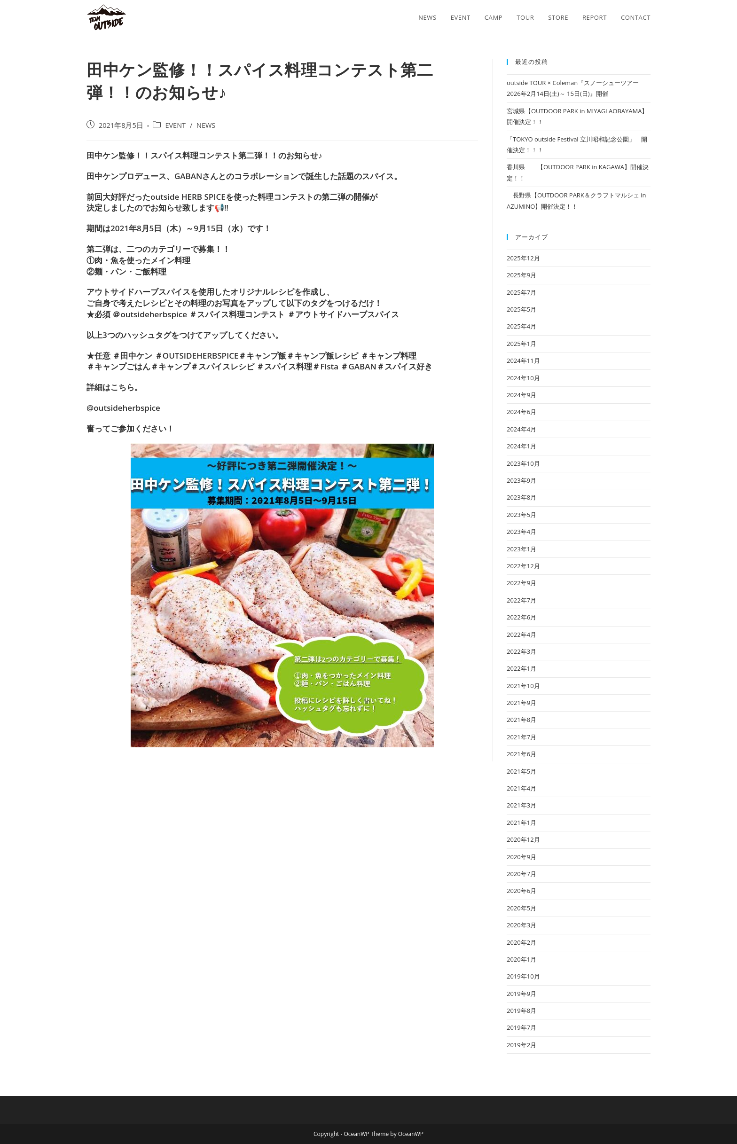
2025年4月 (521, 326)
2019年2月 (521, 1045)
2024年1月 (521, 446)
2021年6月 (521, 754)
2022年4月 (521, 634)
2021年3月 (521, 805)
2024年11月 (523, 360)
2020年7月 (521, 874)
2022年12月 (523, 566)
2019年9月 (521, 993)
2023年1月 (521, 549)
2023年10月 (523, 463)
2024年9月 (521, 395)
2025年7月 (521, 292)
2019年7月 (521, 1027)
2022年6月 (521, 617)
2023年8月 (521, 497)
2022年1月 (521, 668)
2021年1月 (521, 822)
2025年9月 (521, 275)
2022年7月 (521, 600)
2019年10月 (523, 976)
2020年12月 (523, 839)
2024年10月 (523, 378)
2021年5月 (521, 771)
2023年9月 (521, 480)
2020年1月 (521, 959)
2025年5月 (521, 309)
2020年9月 (521, 857)
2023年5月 (521, 514)
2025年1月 (521, 343)
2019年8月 (521, 1010)
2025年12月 (523, 258)
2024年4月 (521, 429)
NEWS (205, 125)
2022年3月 (521, 651)
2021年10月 (523, 686)
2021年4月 (521, 788)
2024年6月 (521, 411)
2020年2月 (521, 942)
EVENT (175, 125)
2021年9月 (521, 702)
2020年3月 (521, 925)
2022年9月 (521, 583)
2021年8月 (521, 719)
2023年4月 (521, 531)
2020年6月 (521, 890)
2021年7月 (521, 737)
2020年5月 (521, 908)
